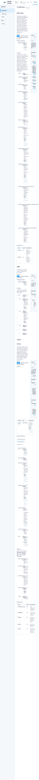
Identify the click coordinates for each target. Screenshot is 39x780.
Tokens (2, 20)
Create (3, 23)
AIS (28, 2)
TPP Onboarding (23, 2)
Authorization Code (21, 439)
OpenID (35, 2)
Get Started (16, 2)
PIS (31, 2)
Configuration (4, 10)
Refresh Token (20, 444)
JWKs (3, 16)
